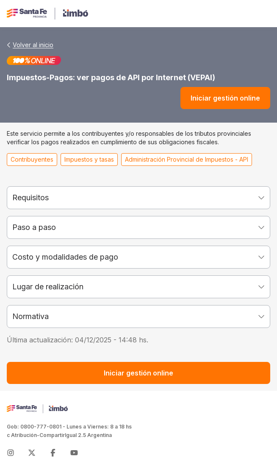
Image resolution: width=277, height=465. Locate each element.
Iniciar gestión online (225, 98)
